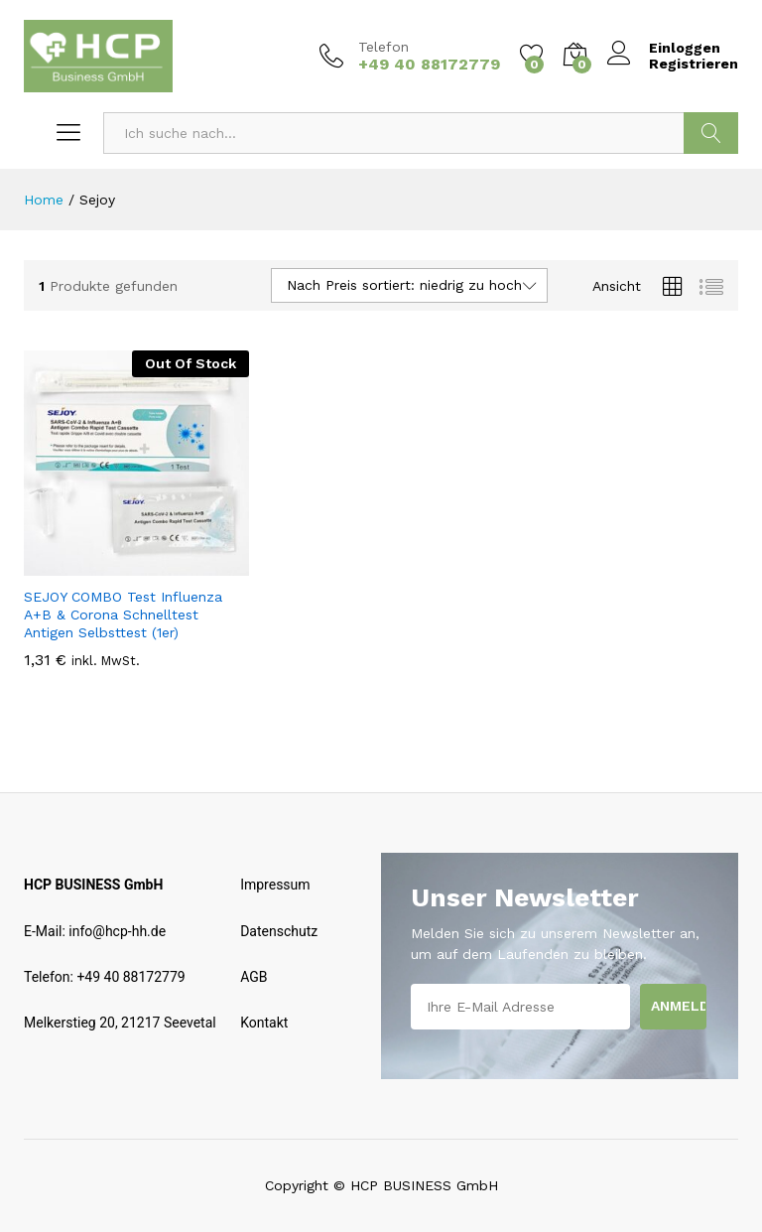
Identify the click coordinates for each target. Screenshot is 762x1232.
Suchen (711, 133)
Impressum (275, 884)
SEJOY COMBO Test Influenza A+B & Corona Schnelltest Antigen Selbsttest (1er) (123, 614)
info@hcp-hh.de (117, 931)
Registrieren (693, 63)
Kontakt (264, 1022)
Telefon (383, 47)
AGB (253, 977)
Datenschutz (279, 931)
